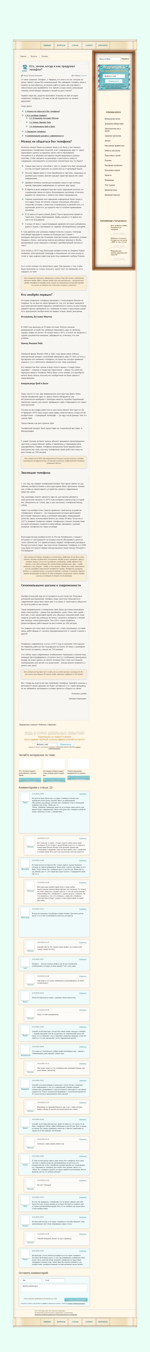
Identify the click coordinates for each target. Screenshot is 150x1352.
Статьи (75, 45)
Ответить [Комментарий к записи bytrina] (82, 1217)
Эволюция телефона (35, 131)
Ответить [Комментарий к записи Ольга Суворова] (82, 1156)
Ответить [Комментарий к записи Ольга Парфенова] (82, 993)
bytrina (25, 1225)
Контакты (102, 45)
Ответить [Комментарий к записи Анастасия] (82, 909)
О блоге (89, 45)
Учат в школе (107, 185)
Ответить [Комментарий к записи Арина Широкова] (82, 1119)
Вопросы (61, 45)
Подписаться (113, 81)
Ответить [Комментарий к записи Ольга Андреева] (82, 794)
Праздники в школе (109, 170)
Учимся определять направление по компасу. (77, 772)
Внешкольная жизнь (109, 118)
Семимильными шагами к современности (44, 135)
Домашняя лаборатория (111, 123)
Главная (47, 45)
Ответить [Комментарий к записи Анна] (82, 1197)
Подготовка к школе (109, 155)
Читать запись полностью (30, 780)
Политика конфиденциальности (45, 1314)
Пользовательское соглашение (66, 1314)
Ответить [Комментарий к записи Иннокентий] (82, 1047)
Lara (25, 968)
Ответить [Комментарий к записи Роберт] (82, 1251)
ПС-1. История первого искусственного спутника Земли (27, 773)
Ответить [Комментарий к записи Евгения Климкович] (82, 838)
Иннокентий (25, 1055)
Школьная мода (108, 190)
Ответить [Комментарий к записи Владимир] (82, 1080)
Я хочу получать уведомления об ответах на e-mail (40, 1299)
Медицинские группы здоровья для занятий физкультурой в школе (119, 254)
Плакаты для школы (109, 150)
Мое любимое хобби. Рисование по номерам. (119, 227)
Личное (104, 140)
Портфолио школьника (110, 165)
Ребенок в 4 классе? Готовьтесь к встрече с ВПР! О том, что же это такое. (119, 241)
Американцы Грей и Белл (42, 126)
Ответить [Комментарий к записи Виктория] (82, 860)
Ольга (25, 1001)
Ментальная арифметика (111, 145)
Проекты (105, 175)
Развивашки (106, 180)
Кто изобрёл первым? (36, 115)
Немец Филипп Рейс (40, 122)
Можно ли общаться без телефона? (42, 111)
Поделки (105, 160)
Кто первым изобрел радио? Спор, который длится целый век (53, 773)
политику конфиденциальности (113, 88)
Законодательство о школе (110, 129)
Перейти (125, 59)
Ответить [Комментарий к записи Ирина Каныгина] (82, 1027)
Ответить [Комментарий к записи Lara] (82, 959)
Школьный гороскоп (109, 195)
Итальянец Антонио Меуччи (43, 118)
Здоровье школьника (110, 135)
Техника (44, 56)
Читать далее (119, 233)
